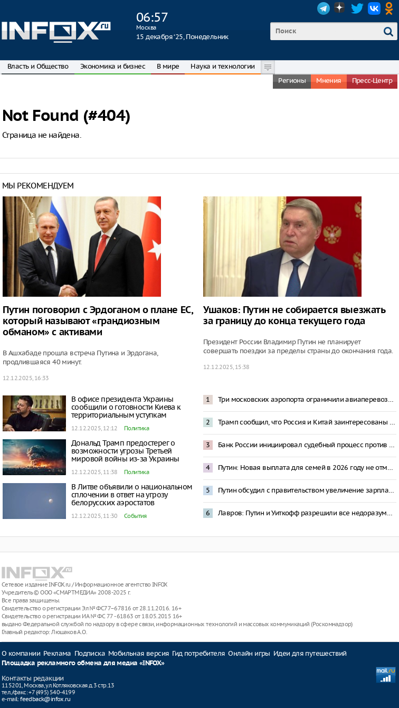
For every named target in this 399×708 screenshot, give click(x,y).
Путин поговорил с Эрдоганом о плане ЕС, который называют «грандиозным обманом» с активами (98, 321)
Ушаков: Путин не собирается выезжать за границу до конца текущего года (294, 316)
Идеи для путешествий (310, 653)
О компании (21, 653)
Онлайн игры (249, 653)
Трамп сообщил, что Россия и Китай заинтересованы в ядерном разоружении (307, 422)
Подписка (89, 653)
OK (391, 8)
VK (374, 8)
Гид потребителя (198, 653)
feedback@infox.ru (45, 699)
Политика (136, 428)
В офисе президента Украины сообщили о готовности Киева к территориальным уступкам (126, 407)
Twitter (357, 8)
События (135, 516)
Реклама (57, 653)
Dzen (340, 8)
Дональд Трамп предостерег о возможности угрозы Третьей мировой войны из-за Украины (125, 451)
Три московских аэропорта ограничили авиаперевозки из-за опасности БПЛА (307, 399)
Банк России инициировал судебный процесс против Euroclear (307, 445)
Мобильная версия (138, 653)
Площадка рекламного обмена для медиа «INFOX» (83, 663)
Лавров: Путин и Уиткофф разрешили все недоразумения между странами (307, 513)
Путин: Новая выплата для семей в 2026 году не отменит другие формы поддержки (307, 467)
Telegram (323, 8)
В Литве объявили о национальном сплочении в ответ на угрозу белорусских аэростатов (131, 494)
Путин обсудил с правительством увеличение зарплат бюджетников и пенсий (307, 490)
